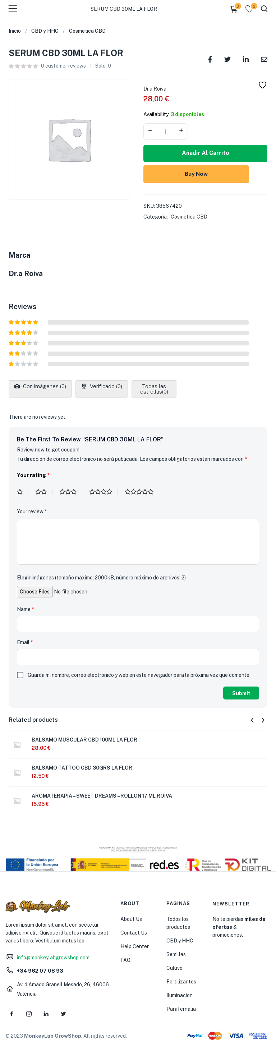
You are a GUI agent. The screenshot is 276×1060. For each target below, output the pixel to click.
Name (25, 609)
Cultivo (174, 968)
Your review (32, 511)
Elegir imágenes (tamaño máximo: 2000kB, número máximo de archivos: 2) (101, 578)
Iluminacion (179, 995)
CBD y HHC (45, 31)
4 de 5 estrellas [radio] (103, 492)
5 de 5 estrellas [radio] (142, 492)
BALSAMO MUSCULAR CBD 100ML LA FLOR (84, 740)
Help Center (134, 946)
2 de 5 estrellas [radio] (43, 492)
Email (25, 642)
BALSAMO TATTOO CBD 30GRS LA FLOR (82, 768)
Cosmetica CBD (87, 31)
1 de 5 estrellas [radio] (22, 492)
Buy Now (205, 173)
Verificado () (105, 386)
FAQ (125, 960)
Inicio (15, 31)
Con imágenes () (44, 386)
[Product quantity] (165, 131)
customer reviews (63, 66)
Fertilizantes (181, 982)
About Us (131, 919)
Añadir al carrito (205, 153)
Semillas (176, 954)
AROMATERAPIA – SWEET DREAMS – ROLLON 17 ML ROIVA (102, 796)
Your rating (33, 475)
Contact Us (133, 933)
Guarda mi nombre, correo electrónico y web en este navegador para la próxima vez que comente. (139, 675)
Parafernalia (181, 1009)
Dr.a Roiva (154, 89)
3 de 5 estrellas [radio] (70, 492)
